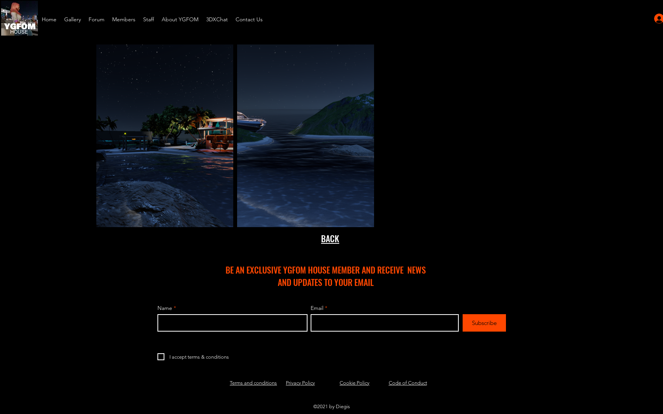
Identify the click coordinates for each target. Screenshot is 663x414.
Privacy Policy (300, 383)
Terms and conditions (253, 383)
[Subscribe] (484, 323)
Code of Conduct (408, 383)
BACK (330, 238)
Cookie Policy (354, 383)
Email (317, 308)
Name (164, 308)
